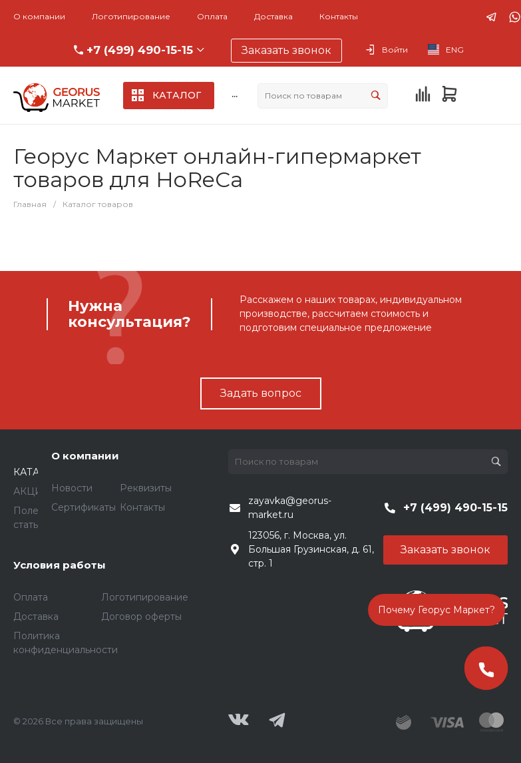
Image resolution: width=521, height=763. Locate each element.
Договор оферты (141, 617)
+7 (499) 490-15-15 (140, 50)
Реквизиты (146, 488)
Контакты (338, 16)
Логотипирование (131, 16)
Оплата (212, 16)
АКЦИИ (32, 491)
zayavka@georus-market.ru (289, 508)
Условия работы (59, 565)
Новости (71, 488)
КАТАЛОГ (37, 472)
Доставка (273, 16)
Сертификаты (83, 507)
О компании (39, 16)
